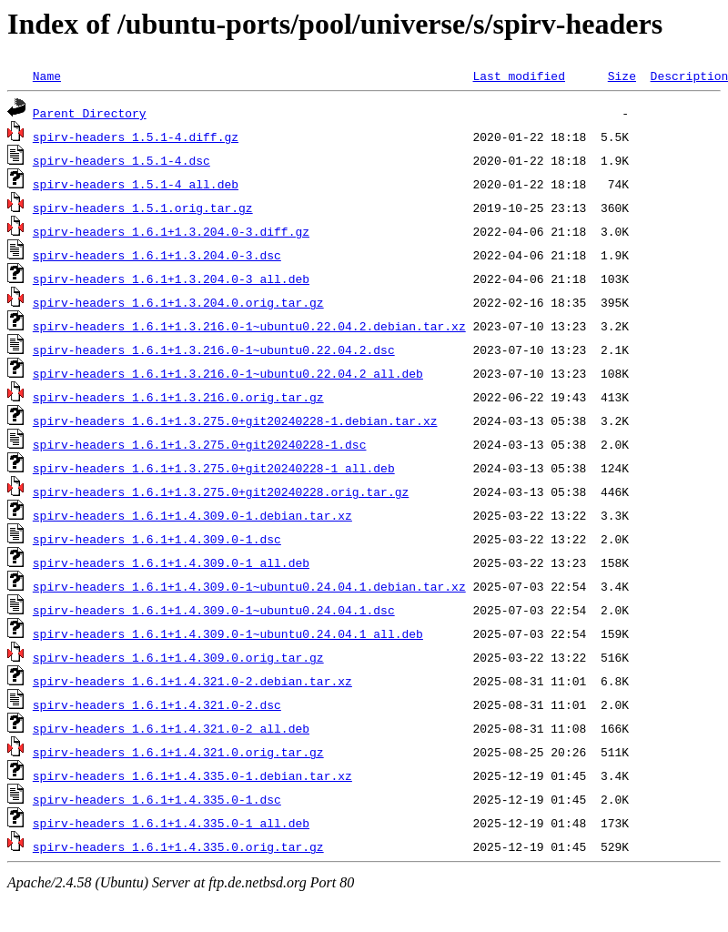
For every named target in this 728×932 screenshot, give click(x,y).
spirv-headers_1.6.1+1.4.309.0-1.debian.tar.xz (192, 515)
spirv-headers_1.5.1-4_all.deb (135, 184)
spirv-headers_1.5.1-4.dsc (121, 160)
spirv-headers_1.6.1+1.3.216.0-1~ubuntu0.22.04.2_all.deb (228, 373)
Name (47, 75)
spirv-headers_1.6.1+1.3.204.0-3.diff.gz (171, 231)
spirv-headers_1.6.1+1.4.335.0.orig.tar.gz (178, 846)
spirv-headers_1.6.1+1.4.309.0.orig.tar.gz (178, 657)
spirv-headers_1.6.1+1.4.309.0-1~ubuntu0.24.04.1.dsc (214, 610)
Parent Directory (90, 113)
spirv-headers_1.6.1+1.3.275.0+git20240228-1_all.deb (214, 468)
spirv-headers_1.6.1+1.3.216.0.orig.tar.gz (178, 397)
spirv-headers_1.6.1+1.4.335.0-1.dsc (157, 799)
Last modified (518, 75)
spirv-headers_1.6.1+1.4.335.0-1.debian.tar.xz (192, 775)
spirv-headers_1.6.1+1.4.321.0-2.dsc (157, 704)
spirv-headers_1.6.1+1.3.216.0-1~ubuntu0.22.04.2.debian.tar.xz (249, 326)
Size (622, 75)
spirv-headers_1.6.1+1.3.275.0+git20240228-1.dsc (200, 444)
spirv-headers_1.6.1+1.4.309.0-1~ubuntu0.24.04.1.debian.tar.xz (249, 586)
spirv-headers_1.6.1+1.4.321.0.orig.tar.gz (178, 752)
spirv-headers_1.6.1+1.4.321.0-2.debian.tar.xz (192, 681)
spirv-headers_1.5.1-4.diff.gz (135, 136)
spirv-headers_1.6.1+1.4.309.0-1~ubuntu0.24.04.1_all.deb (228, 633)
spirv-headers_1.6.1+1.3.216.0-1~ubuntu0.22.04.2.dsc (214, 349)
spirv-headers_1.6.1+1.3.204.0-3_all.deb (171, 278)
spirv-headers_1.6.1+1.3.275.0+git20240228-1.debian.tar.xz (235, 420)
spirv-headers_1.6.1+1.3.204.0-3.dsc (157, 255)
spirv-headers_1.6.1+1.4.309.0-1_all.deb (171, 562)
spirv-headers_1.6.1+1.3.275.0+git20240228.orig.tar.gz (221, 491)
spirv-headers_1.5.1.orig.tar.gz (143, 207)
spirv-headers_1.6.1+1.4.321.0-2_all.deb (171, 728)
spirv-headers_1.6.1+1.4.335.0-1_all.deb (171, 823)
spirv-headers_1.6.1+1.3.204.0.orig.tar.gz (178, 302)
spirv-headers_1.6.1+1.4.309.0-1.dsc (157, 539)
